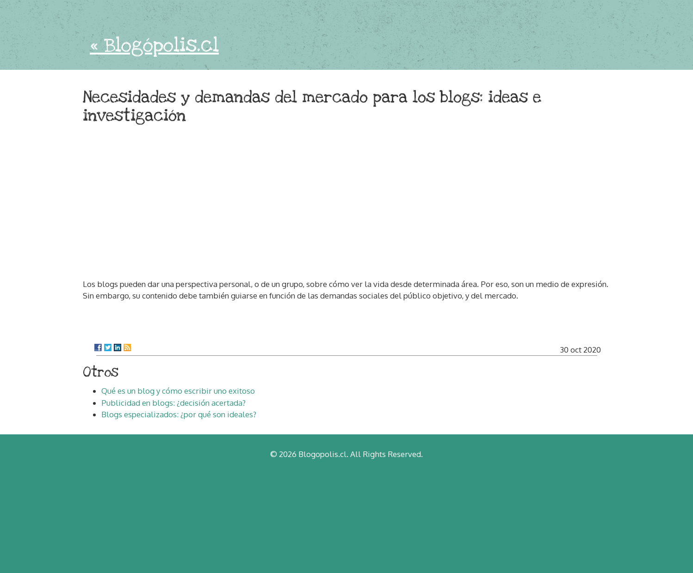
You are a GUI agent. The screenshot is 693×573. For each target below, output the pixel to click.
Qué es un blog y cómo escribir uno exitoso (178, 391)
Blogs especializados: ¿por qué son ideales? (178, 414)
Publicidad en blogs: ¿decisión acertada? (173, 403)
